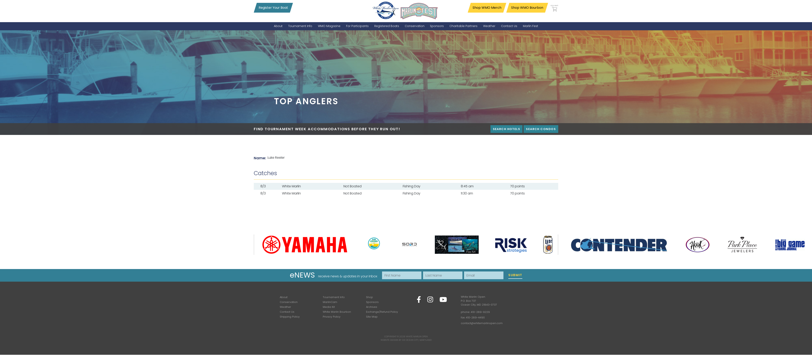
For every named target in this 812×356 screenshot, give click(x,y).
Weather (285, 307)
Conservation (289, 302)
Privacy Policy (331, 317)
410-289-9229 (480, 312)
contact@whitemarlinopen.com (482, 323)
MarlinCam (330, 302)
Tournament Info (334, 297)
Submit (515, 275)
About (283, 297)
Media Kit (329, 307)
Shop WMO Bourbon (527, 7)
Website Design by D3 (393, 340)
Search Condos (541, 129)
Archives (371, 307)
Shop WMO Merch (487, 7)
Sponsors (372, 302)
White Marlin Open (417, 336)
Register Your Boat (273, 7)
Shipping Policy (290, 317)
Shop (369, 297)
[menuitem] (278, 26)
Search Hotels (506, 129)
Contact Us (287, 312)
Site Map (372, 317)
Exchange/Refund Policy (382, 312)
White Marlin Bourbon (337, 312)
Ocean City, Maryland (419, 340)
